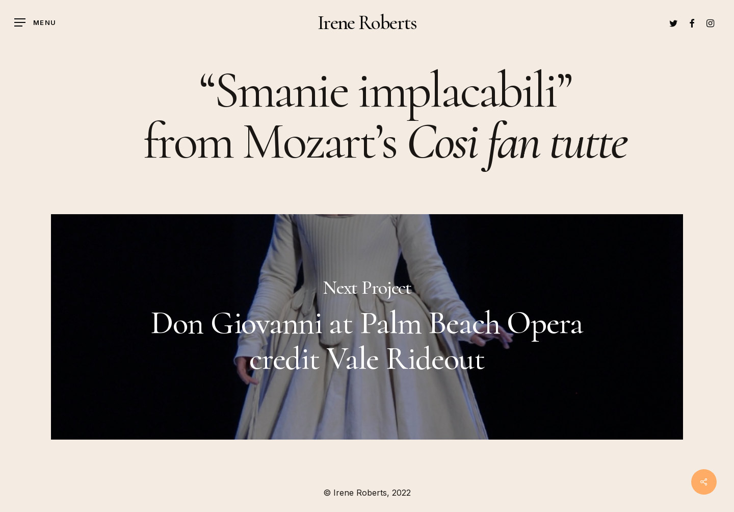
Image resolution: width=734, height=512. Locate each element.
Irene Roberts (367, 22)
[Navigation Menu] (35, 22)
